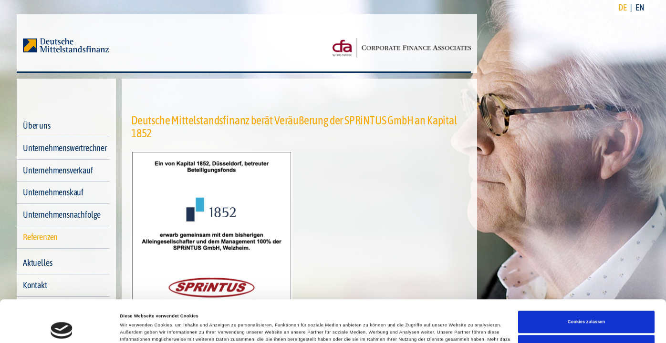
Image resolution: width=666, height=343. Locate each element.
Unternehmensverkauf (58, 170)
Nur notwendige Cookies (586, 310)
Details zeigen (135, 327)
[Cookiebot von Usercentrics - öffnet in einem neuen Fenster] (62, 327)
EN (640, 7)
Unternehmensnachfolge (62, 215)
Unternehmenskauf (53, 192)
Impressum (407, 310)
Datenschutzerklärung (360, 310)
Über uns (37, 126)
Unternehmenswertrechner (65, 148)
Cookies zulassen (586, 285)
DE (622, 7)
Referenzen (40, 237)
